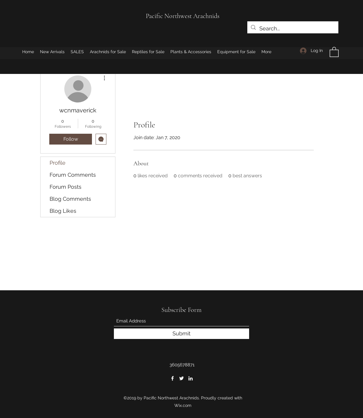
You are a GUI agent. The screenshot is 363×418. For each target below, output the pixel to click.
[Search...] (292, 28)
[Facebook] (172, 378)
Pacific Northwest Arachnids (182, 16)
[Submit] (181, 333)
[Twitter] (181, 378)
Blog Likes (63, 211)
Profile (58, 163)
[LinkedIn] (191, 378)
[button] (334, 51)
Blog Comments (70, 199)
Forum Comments (73, 175)
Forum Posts (65, 187)
